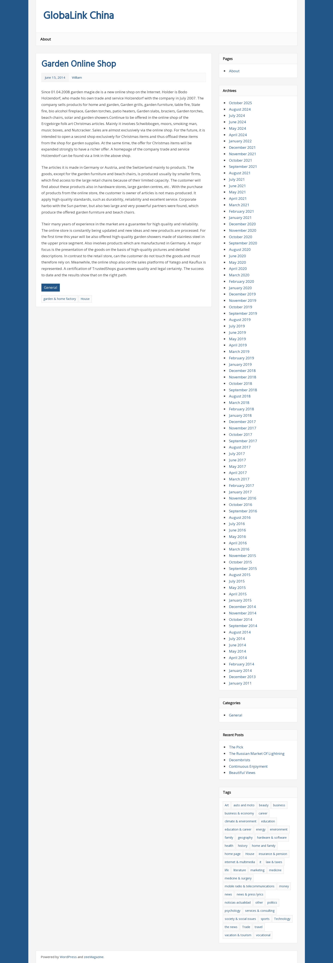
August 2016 (240, 517)
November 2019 (242, 300)
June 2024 (237, 121)
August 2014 (240, 632)
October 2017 (240, 434)
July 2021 (237, 179)
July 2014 (237, 638)
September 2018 (243, 389)
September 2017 (243, 440)
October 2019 (240, 306)
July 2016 (237, 523)
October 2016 (240, 504)
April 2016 (238, 542)
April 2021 (238, 198)
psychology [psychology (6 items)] (232, 911)
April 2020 (238, 268)
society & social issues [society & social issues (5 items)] (240, 919)
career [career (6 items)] (263, 813)
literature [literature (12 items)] (240, 870)
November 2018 (242, 377)
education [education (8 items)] (268, 821)
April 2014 (238, 657)
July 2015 (237, 581)
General (50, 287)
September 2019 (243, 313)
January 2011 (240, 683)
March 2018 (239, 402)
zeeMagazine (94, 957)
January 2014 (240, 670)
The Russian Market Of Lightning (257, 753)
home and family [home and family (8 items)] (263, 846)
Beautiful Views (242, 772)
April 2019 (238, 345)
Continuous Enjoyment (248, 766)
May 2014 (237, 651)
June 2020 (237, 255)
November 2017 (242, 428)
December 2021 (242, 147)
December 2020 (242, 223)
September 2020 (243, 243)
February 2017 (241, 485)
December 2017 (242, 421)
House (85, 299)
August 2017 (240, 447)
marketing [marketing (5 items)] (257, 870)
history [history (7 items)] (242, 846)
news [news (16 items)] (228, 894)
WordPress (68, 957)
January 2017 (240, 491)
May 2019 (237, 338)
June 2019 (237, 332)
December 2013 (242, 676)
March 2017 (239, 479)
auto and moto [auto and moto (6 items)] (244, 805)
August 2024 (240, 109)
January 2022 (240, 140)
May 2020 (237, 262)
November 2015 (242, 555)
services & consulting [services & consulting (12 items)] (259, 911)
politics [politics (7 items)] (272, 902)
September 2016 (243, 511)
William (77, 77)
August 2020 (240, 249)
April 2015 (238, 593)
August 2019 (240, 319)
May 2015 (237, 587)
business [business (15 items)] (279, 805)
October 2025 (240, 102)
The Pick (236, 747)
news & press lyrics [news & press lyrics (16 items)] (250, 894)
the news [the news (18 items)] (231, 927)
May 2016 (237, 536)
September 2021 (243, 166)
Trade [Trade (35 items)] (246, 927)
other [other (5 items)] (259, 902)
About (45, 39)
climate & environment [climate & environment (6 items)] (240, 821)
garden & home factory (59, 299)
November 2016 (242, 498)
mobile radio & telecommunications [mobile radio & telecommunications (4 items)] (249, 886)
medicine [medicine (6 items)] (275, 870)
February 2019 (241, 357)
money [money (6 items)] (284, 886)
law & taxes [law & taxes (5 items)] (274, 862)
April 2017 (238, 472)
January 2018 (240, 415)
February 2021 (241, 211)
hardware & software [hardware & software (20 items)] (272, 837)
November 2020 (242, 230)
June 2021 (237, 185)
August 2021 (240, 172)
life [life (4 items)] (227, 870)
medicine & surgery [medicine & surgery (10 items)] (238, 878)
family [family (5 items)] (229, 837)
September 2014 (243, 625)
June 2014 (237, 645)
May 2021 (237, 192)
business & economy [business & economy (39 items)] (239, 813)
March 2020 (239, 274)
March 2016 (239, 549)
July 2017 (237, 453)
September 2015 (243, 568)
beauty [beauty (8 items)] (263, 805)
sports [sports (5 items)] (265, 919)
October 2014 (240, 619)
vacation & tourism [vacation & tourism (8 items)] (238, 935)
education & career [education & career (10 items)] (238, 829)
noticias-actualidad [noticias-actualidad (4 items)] (238, 902)
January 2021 (240, 217)
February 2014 (241, 664)
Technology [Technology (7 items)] (282, 919)
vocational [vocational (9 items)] (263, 935)
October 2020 (240, 236)
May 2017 (237, 466)
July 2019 (237, 326)
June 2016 (237, 530)
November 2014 (242, 613)
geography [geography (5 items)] (245, 837)
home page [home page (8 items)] (233, 854)
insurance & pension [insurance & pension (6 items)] (273, 854)
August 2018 (240, 396)
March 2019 (239, 351)
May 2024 (237, 128)
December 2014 (242, 606)
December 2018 (242, 370)
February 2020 (241, 281)
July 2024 (237, 115)
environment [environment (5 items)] (279, 829)
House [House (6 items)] (249, 854)
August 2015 (240, 574)
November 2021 (242, 153)
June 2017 (237, 459)
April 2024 (238, 134)
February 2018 (241, 408)
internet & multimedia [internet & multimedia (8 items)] (240, 862)
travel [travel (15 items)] (258, 927)
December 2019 (242, 294)
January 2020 (240, 287)
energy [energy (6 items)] (260, 829)
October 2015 (240, 562)
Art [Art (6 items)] (227, 805)
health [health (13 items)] (229, 846)
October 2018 (240, 383)
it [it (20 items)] (260, 862)
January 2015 (240, 600)
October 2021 (240, 160)
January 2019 (240, 364)
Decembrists (239, 759)
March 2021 (239, 204)
